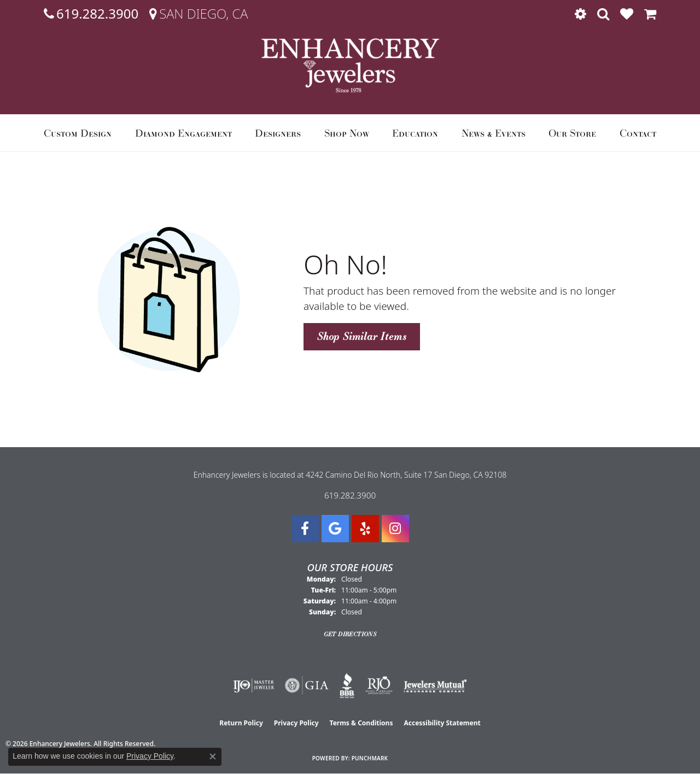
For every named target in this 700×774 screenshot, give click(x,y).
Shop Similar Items (361, 336)
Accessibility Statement (442, 723)
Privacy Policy (296, 723)
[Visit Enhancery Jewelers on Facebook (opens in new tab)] (305, 528)
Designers (278, 132)
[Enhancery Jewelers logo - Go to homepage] (350, 65)
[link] (91, 13)
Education (415, 132)
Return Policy (241, 723)
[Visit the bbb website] (347, 685)
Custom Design (78, 132)
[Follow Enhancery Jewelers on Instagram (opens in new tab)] (395, 528)
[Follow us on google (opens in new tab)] (335, 528)
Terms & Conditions (361, 723)
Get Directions (350, 634)
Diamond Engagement (183, 132)
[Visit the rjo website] (379, 685)
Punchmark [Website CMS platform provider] (370, 758)
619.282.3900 (350, 495)
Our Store (572, 132)
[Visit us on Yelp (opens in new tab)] (365, 528)
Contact (638, 132)
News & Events (494, 132)
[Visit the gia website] (307, 685)
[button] (580, 13)
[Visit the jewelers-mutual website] (435, 685)
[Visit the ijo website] (253, 685)
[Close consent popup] (212, 756)
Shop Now (346, 132)
